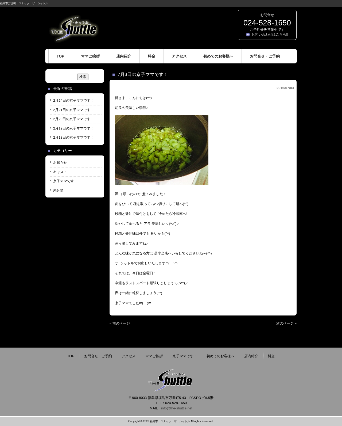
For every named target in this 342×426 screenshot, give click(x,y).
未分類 (58, 190)
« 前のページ (120, 323)
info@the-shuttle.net (176, 408)
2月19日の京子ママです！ (73, 128)
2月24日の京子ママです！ (73, 100)
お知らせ (60, 163)
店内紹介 (251, 356)
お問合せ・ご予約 (98, 356)
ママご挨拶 (154, 356)
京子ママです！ (185, 356)
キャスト (60, 172)
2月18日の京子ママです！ (73, 137)
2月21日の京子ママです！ (73, 110)
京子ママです (63, 181)
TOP (71, 356)
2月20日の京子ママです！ (73, 119)
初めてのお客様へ (220, 356)
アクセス (128, 356)
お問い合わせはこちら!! (269, 34)
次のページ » (286, 323)
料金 (271, 356)
